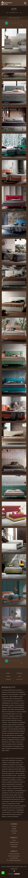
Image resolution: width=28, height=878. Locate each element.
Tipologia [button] (8, 679)
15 (21, 25)
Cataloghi (14, 828)
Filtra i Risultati (14, 18)
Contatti (14, 833)
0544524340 (15, 858)
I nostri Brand (14, 831)
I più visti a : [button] (19, 679)
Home (7, 12)
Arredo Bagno (14, 846)
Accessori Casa (14, 844)
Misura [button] (8, 676)
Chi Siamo (14, 826)
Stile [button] (19, 676)
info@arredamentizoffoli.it (15, 860)
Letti (21, 12)
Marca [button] (8, 673)
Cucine (14, 840)
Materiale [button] (19, 673)
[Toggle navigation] (25, 3)
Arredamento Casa (14, 12)
